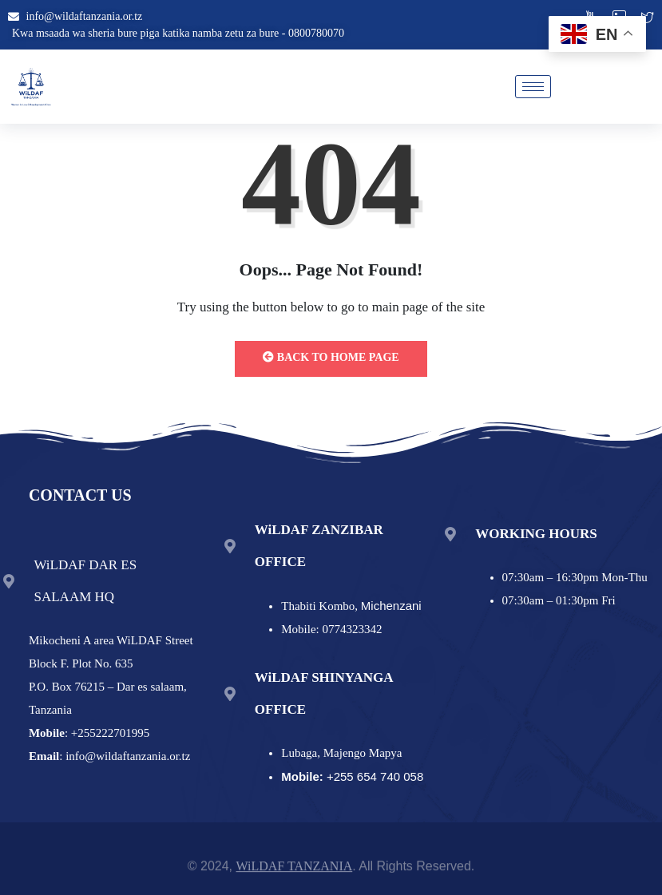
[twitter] (647, 19)
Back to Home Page (330, 357)
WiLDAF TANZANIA (294, 870)
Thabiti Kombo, (351, 606)
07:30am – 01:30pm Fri (559, 600)
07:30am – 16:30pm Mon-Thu (575, 577)
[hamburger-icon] (533, 86)
